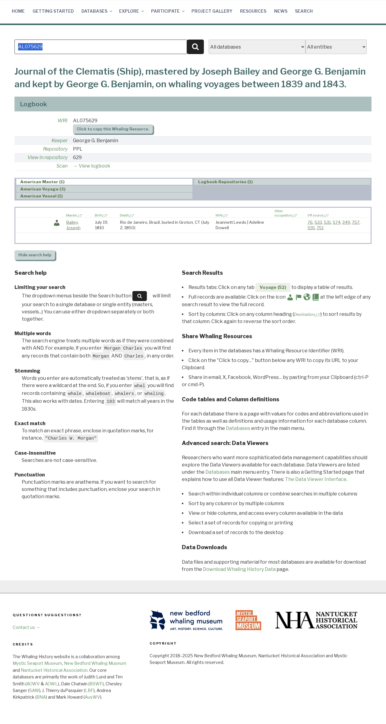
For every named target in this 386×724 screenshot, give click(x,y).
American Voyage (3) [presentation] (42, 189)
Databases (97, 11)
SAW (34, 690)
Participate (168, 11)
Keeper (60, 140)
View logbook (94, 166)
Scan (62, 166)
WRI (63, 120)
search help (34, 255)
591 (311, 227)
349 (346, 222)
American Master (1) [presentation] (42, 182)
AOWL (51, 683)
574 (336, 222)
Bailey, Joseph (73, 225)
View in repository (47, 157)
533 (318, 222)
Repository (55, 149)
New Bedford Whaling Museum (95, 663)
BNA (41, 697)
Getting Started (53, 11)
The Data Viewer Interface (315, 479)
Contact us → (26, 627)
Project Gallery (212, 11)
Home (18, 11)
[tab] (104, 182)
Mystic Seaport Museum (37, 663)
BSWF (96, 683)
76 (310, 222)
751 (320, 227)
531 (327, 222)
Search (304, 11)
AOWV (33, 683)
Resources (253, 11)
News (280, 11)
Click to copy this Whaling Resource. (113, 129)
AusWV (92, 697)
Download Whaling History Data (239, 569)
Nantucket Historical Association (54, 670)
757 (355, 222)
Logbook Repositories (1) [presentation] (225, 182)
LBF (89, 690)
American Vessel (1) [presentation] (41, 196)
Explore (132, 11)
